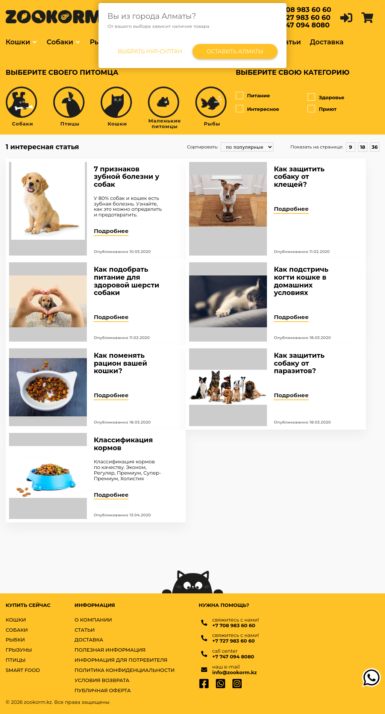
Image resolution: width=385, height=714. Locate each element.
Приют (343, 109)
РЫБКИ (15, 640)
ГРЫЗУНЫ (19, 650)
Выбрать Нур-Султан (150, 51)
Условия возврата (101, 680)
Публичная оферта (102, 690)
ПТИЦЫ (16, 660)
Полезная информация (110, 650)
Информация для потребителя (120, 660)
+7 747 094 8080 (301, 25)
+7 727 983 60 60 (301, 18)
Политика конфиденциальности (124, 670)
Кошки (18, 42)
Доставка (326, 42)
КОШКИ (16, 620)
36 (375, 147)
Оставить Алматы (235, 51)
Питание (272, 96)
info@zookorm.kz (234, 672)
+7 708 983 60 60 (301, 10)
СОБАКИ (17, 630)
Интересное (272, 109)
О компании (93, 620)
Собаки (60, 42)
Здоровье (343, 97)
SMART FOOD (23, 670)
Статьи (288, 42)
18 (362, 147)
